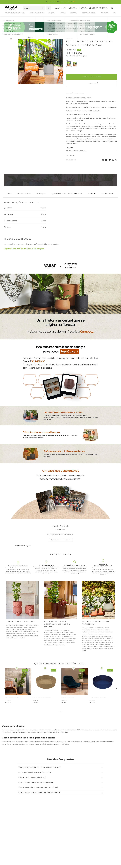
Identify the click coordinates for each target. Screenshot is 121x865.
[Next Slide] (116, 1)
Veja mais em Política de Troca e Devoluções (24, 249)
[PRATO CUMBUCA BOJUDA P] (103, 688)
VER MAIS (70, 148)
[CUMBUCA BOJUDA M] (74, 688)
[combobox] (34, 8)
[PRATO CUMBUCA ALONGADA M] (46, 688)
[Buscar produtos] (42, 8)
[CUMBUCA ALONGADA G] (18, 688)
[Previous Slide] (5, 1)
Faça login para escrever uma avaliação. (60, 534)
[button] (48, 8)
